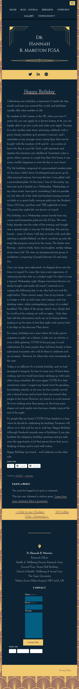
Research (47, 10)
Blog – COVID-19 (29, 10)
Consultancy (46, 16)
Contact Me (33, 642)
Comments (29, 476)
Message (28, 611)
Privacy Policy (65, 670)
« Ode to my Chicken (30, 512)
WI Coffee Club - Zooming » (47, 514)
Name (31, 595)
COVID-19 (19, 476)
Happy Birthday (39, 92)
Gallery (29, 16)
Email (31, 603)
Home (13, 10)
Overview (63, 10)
